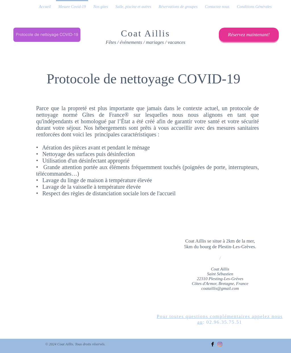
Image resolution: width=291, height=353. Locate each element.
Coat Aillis (145, 33)
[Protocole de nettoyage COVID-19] (46, 35)
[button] (101, 4)
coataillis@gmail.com (220, 288)
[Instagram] (220, 344)
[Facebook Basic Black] (212, 344)
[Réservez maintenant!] (249, 35)
